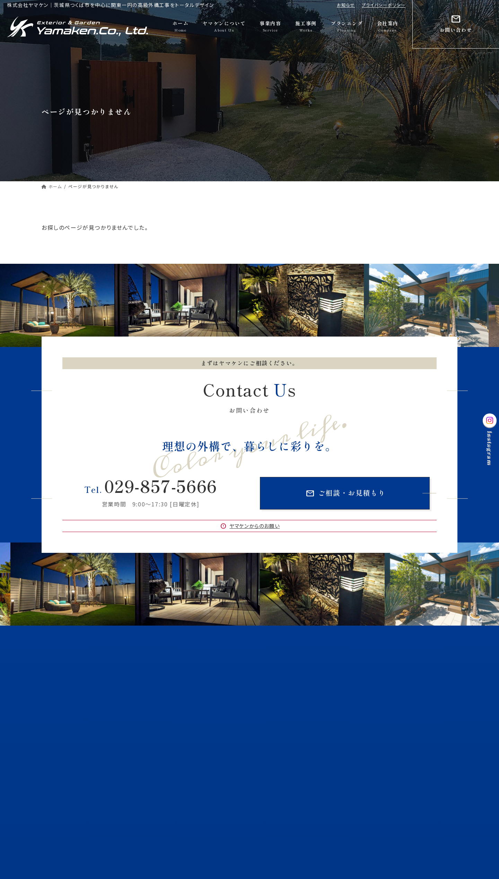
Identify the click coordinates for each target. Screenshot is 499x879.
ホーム (265, 663)
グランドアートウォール (286, 735)
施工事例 (268, 759)
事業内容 (268, 711)
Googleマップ (66, 761)
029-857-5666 (150, 485)
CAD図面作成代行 (383, 747)
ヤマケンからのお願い (249, 526)
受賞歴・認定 (276, 699)
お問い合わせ (273, 795)
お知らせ (346, 5)
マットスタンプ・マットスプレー (395, 735)
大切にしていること (283, 687)
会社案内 (268, 783)
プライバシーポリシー (383, 5)
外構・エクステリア (282, 723)
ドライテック (275, 747)
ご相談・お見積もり (345, 493)
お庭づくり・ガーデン (385, 723)
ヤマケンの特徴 (380, 687)
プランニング (272, 771)
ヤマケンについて (276, 675)
